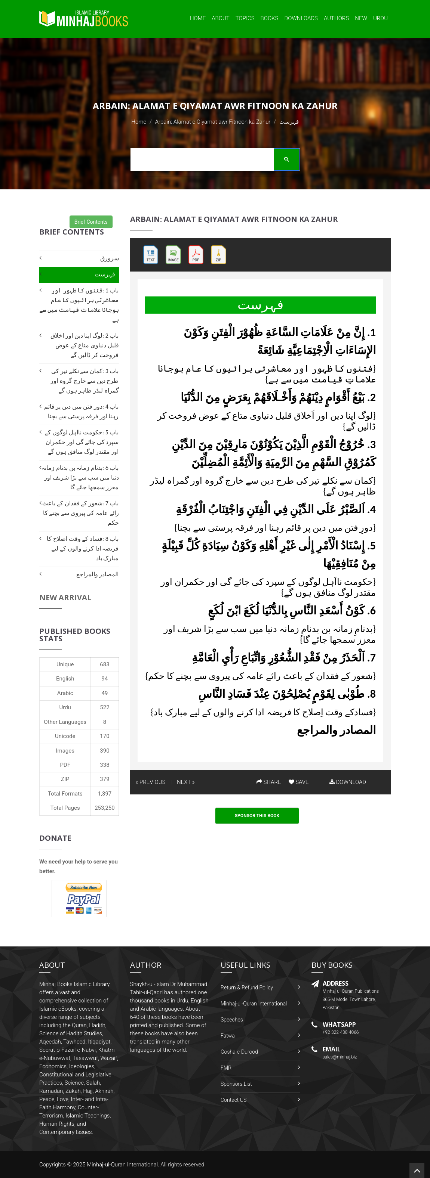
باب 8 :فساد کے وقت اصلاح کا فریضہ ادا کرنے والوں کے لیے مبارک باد (83, 548)
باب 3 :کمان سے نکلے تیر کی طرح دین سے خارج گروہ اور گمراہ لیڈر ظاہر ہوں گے (84, 381)
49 (105, 693)
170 (104, 736)
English (65, 678)
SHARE (269, 782)
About (221, 18)
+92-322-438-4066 (341, 1032)
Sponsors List (236, 1084)
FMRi (227, 1068)
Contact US (233, 1100)
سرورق (109, 258)
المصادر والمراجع (97, 574)
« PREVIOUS (151, 782)
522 (104, 707)
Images (65, 750)
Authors (336, 18)
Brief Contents (91, 222)
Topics (245, 18)
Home (198, 18)
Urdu (380, 18)
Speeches (232, 1020)
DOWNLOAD (347, 782)
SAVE (299, 782)
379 (104, 779)
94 (105, 678)
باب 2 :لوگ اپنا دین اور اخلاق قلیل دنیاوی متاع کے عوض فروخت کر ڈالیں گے (84, 345)
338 (104, 765)
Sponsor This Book (257, 815)
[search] (212, 160)
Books (270, 18)
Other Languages (65, 722)
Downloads (301, 18)
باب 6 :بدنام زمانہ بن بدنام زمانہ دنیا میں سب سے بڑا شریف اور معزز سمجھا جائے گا (80, 477)
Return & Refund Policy (247, 988)
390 (104, 750)
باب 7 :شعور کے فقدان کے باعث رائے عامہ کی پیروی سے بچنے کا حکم (80, 513)
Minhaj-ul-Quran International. (123, 1164)
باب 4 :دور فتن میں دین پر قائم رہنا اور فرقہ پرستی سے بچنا (81, 411)
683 (104, 664)
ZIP (65, 779)
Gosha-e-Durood (239, 1052)
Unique (65, 664)
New (361, 18)
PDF (65, 765)
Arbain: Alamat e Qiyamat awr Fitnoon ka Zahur (213, 121)
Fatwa (228, 1036)
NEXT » (185, 782)
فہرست (105, 274)
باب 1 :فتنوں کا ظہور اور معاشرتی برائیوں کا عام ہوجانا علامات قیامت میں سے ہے (79, 305)
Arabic (65, 693)
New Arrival (65, 597)
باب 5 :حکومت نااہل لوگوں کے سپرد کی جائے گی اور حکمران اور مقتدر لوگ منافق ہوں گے (81, 442)
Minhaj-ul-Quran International (254, 1004)
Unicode (65, 736)
